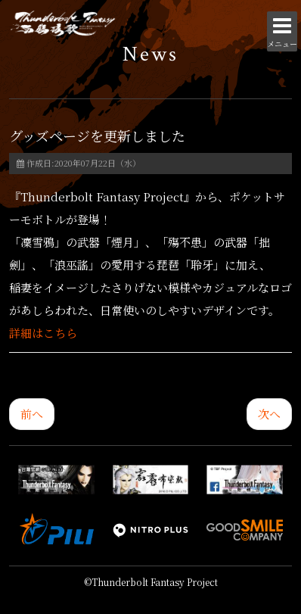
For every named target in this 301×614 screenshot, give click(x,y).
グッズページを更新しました (97, 135)
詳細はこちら (43, 333)
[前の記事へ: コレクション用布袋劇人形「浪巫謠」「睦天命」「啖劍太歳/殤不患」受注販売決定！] (31, 414)
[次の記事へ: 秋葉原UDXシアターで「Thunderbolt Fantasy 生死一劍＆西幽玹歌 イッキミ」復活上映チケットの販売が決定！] (269, 414)
